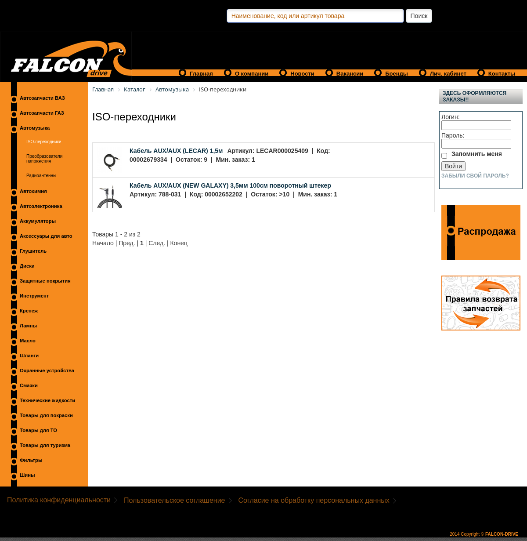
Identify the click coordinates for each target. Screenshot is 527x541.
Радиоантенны (41, 175)
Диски (27, 266)
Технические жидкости (47, 400)
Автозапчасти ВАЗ (42, 98)
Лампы (28, 325)
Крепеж (29, 310)
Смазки (29, 385)
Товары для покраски (46, 415)
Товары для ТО (38, 430)
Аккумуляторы (38, 221)
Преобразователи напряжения (44, 158)
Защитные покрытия (45, 280)
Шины (27, 475)
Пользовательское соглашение (174, 500)
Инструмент (34, 295)
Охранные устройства (47, 370)
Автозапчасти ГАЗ (42, 113)
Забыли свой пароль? (475, 176)
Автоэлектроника (41, 206)
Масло (28, 340)
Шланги (29, 355)
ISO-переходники (43, 141)
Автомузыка (35, 128)
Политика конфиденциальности (59, 500)
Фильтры (31, 460)
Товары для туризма (45, 445)
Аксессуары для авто (46, 236)
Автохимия (33, 191)
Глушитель (33, 251)
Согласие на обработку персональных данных (314, 500)
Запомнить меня (476, 153)
